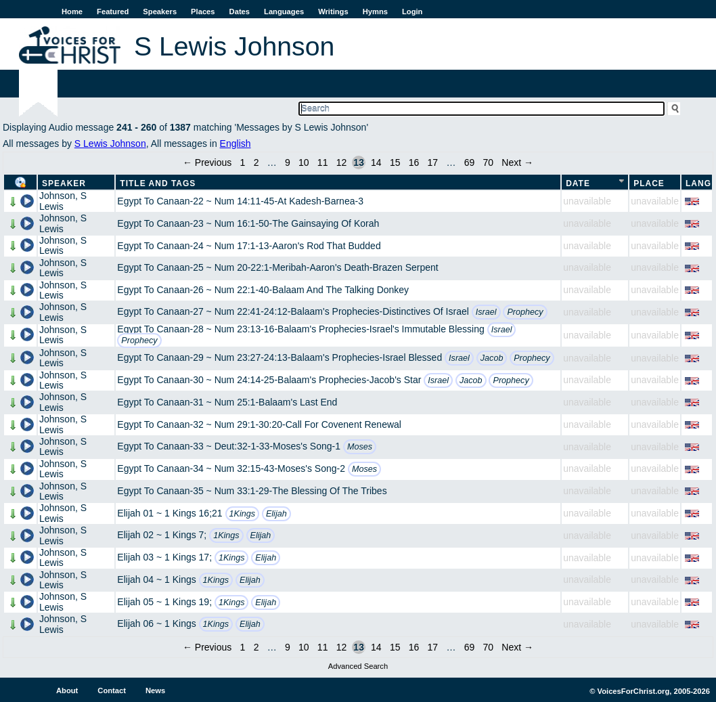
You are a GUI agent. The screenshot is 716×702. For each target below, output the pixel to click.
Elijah (276, 514)
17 (433, 162)
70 (488, 162)
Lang (698, 183)
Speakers (160, 11)
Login (412, 11)
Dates (239, 11)
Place (649, 183)
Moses (359, 447)
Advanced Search (358, 666)
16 (414, 162)
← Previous (207, 162)
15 (395, 162)
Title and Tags (158, 183)
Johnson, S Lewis (63, 200)
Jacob (492, 358)
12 (341, 162)
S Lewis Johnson (110, 143)
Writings (333, 11)
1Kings (242, 514)
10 (303, 162)
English (235, 143)
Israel (486, 312)
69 (469, 162)
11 (322, 162)
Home (72, 11)
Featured (113, 11)
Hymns (375, 11)
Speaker (64, 183)
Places (203, 11)
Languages (284, 11)
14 (376, 162)
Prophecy (525, 312)
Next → (517, 162)
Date (578, 183)
